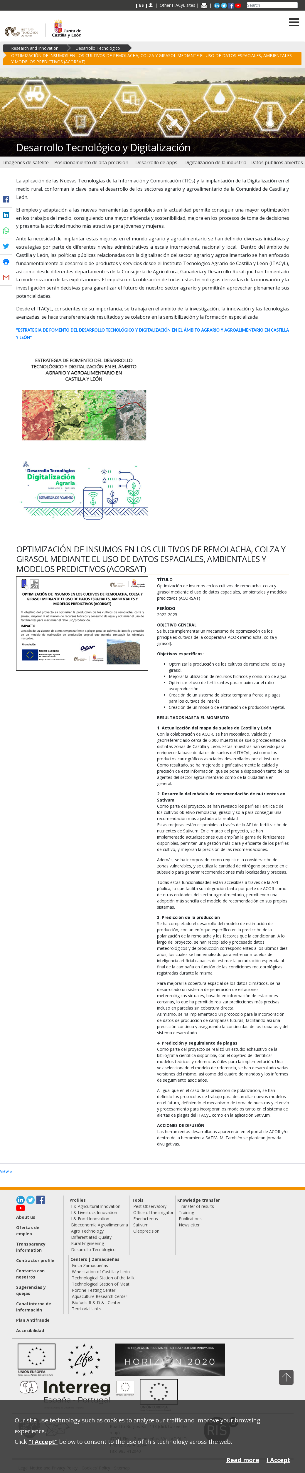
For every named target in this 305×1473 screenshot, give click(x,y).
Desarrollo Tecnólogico (93, 1249)
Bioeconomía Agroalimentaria (99, 1225)
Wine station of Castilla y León (101, 1271)
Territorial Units (86, 1308)
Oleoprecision (146, 1231)
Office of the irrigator (153, 1212)
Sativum (141, 1225)
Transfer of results (196, 1206)
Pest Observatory (149, 1206)
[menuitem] (26, 162)
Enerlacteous (145, 1218)
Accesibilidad (30, 1330)
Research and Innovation (34, 48)
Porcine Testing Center (93, 1290)
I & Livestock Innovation (94, 1212)
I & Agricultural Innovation (95, 1206)
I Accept (278, 1460)
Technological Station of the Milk (103, 1278)
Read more (242, 1460)
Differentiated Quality (91, 1237)
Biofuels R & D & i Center (96, 1302)
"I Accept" (43, 1442)
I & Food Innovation (90, 1218)
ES (141, 5)
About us (25, 1217)
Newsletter (189, 1225)
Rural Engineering (87, 1243)
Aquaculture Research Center (99, 1296)
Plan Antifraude (33, 1320)
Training (186, 1212)
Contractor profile (35, 1260)
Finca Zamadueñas (90, 1265)
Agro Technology (87, 1231)
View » (6, 1171)
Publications (190, 1218)
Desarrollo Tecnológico (97, 48)
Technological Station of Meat (100, 1284)
